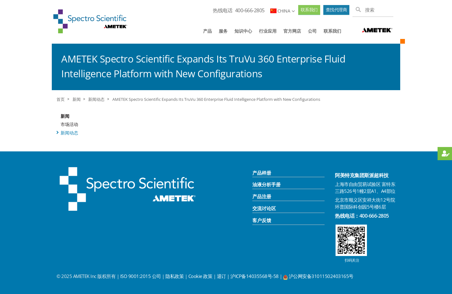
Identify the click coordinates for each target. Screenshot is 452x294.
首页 (60, 99)
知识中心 (243, 31)
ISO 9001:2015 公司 (140, 276)
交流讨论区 (264, 208)
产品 (207, 31)
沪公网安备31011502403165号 (321, 276)
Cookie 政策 (200, 276)
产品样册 (261, 173)
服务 (223, 31)
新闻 (77, 99)
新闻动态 (96, 99)
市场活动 (69, 124)
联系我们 (309, 9)
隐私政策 (174, 276)
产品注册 (261, 196)
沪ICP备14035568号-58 (255, 276)
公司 (312, 31)
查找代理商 (336, 9)
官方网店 (292, 31)
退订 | (224, 276)
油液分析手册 (266, 184)
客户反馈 (261, 220)
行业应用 (268, 31)
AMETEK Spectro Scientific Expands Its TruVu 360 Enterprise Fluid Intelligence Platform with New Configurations (216, 99)
